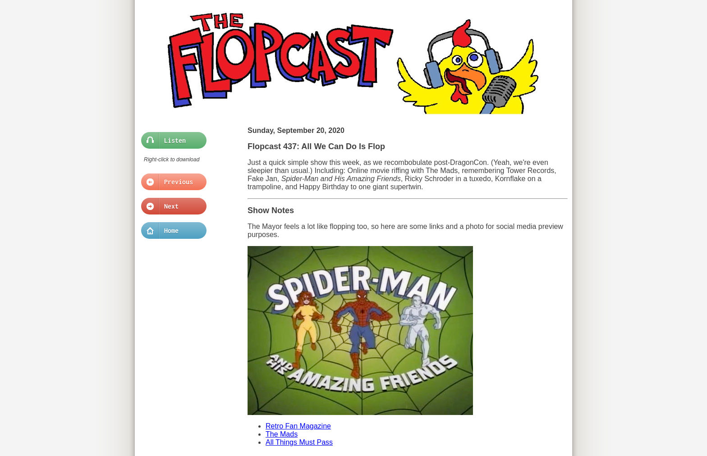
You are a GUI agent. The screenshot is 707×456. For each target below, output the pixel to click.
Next (171, 206)
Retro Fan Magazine (298, 426)
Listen (171, 140)
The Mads (282, 434)
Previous (171, 182)
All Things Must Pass (299, 442)
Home (171, 231)
